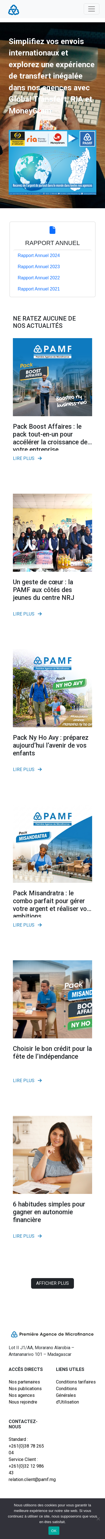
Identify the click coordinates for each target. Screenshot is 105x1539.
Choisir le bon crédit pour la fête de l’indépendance (52, 1052)
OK (54, 1531)
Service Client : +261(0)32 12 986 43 (26, 1466)
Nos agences (22, 1395)
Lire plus (27, 458)
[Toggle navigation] (91, 8)
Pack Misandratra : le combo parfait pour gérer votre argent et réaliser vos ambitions (51, 905)
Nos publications (25, 1388)
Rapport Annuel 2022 (39, 277)
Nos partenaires (24, 1382)
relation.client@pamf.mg (29, 1479)
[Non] (98, 1518)
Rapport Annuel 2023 (39, 266)
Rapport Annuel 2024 (39, 255)
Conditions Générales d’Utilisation (67, 1395)
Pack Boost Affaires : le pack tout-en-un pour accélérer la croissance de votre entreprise (50, 438)
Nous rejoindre (23, 1402)
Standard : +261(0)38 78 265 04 (26, 1446)
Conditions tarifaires (76, 1382)
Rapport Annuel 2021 (39, 289)
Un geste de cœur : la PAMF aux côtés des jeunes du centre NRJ (43, 589)
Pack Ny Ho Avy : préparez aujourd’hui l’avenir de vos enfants (50, 745)
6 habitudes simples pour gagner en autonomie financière (49, 1212)
